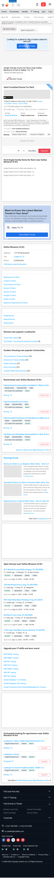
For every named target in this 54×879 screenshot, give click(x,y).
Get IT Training (27, 797)
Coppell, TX (9, 761)
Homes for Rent (10, 288)
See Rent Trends (14, 78)
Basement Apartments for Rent (16, 303)
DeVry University (21, 131)
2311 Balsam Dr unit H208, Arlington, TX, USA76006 (23, 570)
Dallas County (12, 103)
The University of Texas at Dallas (18, 356)
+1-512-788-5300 (11, 826)
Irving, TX (8, 395)
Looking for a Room (11, 754)
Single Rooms (9, 315)
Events (4, 11)
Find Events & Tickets (27, 804)
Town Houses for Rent (12, 284)
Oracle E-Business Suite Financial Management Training (25, 687)
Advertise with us (9, 857)
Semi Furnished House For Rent (19, 87)
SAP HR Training (10, 672)
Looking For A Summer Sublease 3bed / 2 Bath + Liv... (24, 768)
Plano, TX (8, 775)
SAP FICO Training (10, 665)
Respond (44, 151)
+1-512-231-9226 (25, 826)
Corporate (27, 818)
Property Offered (11, 115)
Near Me (4, 17)
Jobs (43, 11)
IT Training (35, 11)
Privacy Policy (43, 854)
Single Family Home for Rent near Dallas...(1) (19, 172)
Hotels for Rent (9, 299)
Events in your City (11, 809)
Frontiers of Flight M (37, 134)
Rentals (25, 11)
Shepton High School (19, 134)
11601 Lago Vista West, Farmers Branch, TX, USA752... (25, 630)
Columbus (12, 1)
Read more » (29, 476)
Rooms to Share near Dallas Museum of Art (33, 450)
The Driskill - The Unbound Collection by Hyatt (22, 341)
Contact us (15, 854)
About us (5, 854)
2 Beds (24, 743)
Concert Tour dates (34, 809)
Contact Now (44, 395)
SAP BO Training (10, 661)
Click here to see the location (15, 264)
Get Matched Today (27, 46)
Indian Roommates (8, 22)
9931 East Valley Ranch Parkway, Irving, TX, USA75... (24, 600)
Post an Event (32, 813)
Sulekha (7, 5)
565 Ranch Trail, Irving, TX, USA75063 (18, 615)
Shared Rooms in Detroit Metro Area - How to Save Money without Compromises (27, 501)
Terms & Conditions (28, 854)
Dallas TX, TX (19, 257)
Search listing (9, 29)
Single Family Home (12, 743)
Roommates (14, 11)
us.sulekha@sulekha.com (14, 831)
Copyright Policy (23, 857)
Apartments (16, 17)
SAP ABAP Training (11, 658)
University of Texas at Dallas (16, 360)
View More (32, 151)
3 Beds (24, 757)
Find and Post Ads (27, 791)
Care (50, 11)
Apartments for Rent (11, 277)
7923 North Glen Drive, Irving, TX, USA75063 (21, 585)
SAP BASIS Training (11, 654)
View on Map (23, 103)
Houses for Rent (10, 292)
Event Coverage (10, 813)
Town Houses (39, 17)
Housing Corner (11, 458)
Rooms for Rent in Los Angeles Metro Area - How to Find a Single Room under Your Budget (27, 464)
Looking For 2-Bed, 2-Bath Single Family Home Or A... (25, 741)
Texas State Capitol (12, 338)
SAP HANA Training (11, 669)
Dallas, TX (8, 748)
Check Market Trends (27, 235)
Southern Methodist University (17, 371)
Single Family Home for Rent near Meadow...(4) (20, 168)
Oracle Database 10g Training (15, 683)
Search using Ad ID (28, 30)
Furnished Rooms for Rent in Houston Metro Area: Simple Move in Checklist (27, 482)
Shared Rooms (9, 319)
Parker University (12, 363)
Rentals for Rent (21, 22)
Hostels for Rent (10, 295)
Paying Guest (9, 323)
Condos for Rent (10, 281)
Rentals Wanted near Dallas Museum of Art (33, 780)
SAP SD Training (10, 676)
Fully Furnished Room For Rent (16, 402)
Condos (27, 17)
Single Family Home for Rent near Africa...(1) (19, 175)
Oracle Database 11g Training (15, 680)
